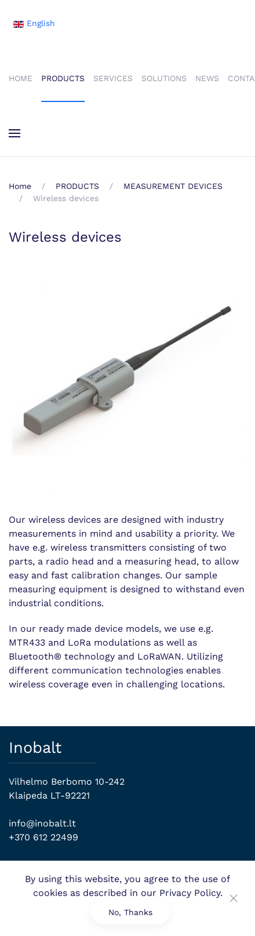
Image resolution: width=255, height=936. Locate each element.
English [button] (34, 23)
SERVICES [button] (113, 78)
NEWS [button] (207, 78)
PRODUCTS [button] (63, 78)
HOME (20, 78)
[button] (14, 133)
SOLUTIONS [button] (164, 78)
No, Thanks (130, 912)
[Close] (234, 898)
